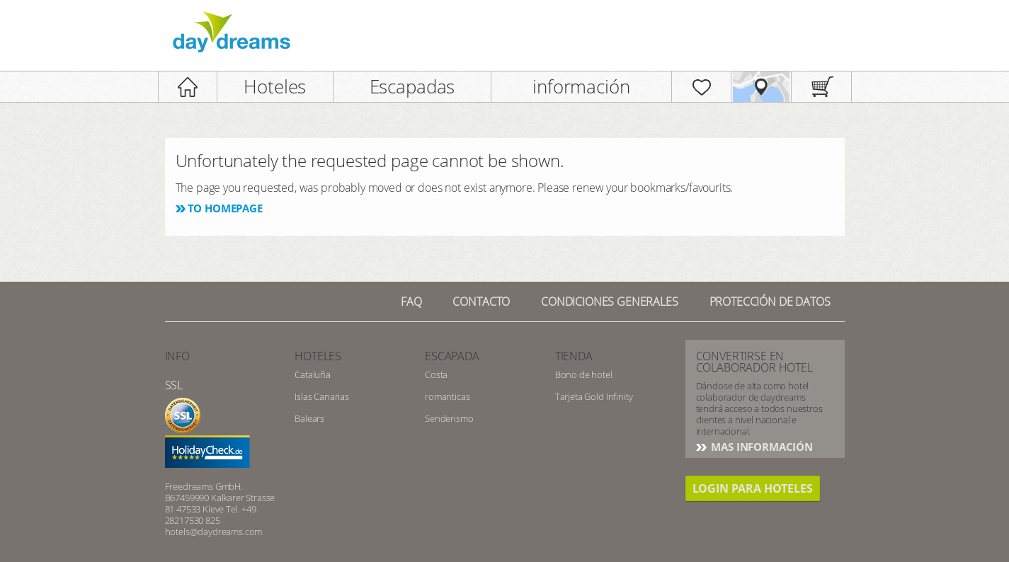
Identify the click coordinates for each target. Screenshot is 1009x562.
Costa (436, 374)
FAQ (411, 301)
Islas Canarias (322, 396)
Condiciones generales (609, 301)
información (580, 86)
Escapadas (412, 86)
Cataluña (313, 374)
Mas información (761, 447)
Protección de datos (770, 301)
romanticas (447, 396)
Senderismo (449, 418)
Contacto (481, 301)
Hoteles (275, 86)
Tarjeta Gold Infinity (594, 396)
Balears (309, 418)
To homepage (225, 208)
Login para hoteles (752, 488)
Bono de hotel (583, 374)
